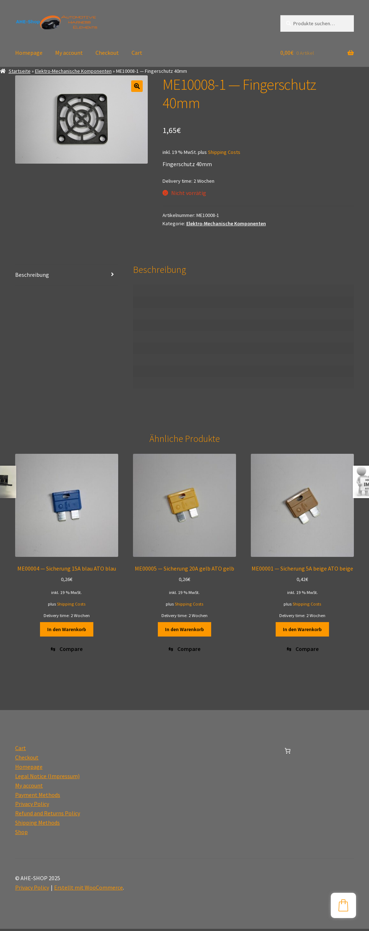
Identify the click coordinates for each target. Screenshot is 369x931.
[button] (137, 86)
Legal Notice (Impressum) (47, 778)
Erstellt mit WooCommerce (88, 889)
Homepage (29, 52)
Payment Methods (37, 797)
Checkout (107, 52)
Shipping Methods (37, 824)
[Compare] (66, 650)
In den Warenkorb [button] (66, 629)
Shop (21, 834)
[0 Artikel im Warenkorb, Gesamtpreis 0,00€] (287, 753)
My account (69, 52)
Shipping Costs (224, 152)
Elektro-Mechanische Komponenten (73, 71)
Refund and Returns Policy (47, 815)
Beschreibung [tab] (32, 274)
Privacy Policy (32, 806)
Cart (137, 52)
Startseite (20, 71)
